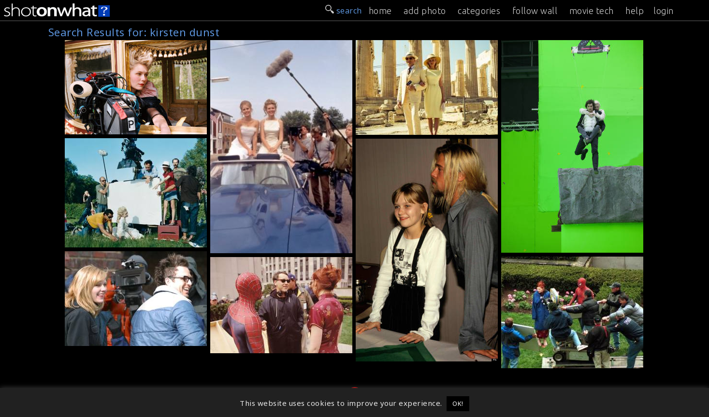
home (380, 10)
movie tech (591, 10)
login (663, 10)
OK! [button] (457, 403)
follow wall (535, 10)
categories (479, 10)
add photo (425, 10)
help (634, 10)
